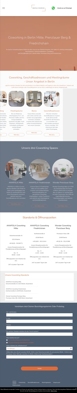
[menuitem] (14, 382)
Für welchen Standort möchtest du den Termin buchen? (22, 331)
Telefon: (8, 325)
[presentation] (18, 362)
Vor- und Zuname (11, 312)
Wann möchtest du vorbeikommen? (16, 346)
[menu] (3, 8)
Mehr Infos (54, 391)
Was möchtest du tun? (12, 338)
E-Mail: (8, 318)
